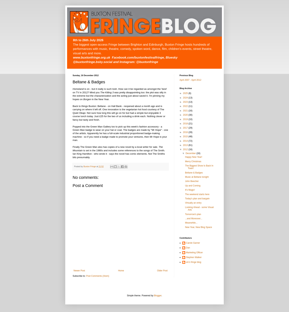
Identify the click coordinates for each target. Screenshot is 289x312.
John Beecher (192, 181)
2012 (186, 149)
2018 (186, 123)
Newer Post (79, 270)
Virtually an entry (193, 203)
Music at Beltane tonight (197, 177)
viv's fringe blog (193, 262)
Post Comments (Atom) (97, 276)
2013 (186, 145)
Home (121, 270)
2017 (186, 128)
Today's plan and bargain (197, 198)
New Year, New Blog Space (198, 227)
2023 (186, 102)
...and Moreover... (193, 218)
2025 (186, 93)
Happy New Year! (193, 157)
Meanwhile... (191, 222)
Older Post (162, 270)
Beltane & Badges (194, 172)
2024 (186, 97)
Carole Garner (193, 243)
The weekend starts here (197, 194)
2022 (186, 106)
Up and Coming (192, 185)
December (191, 153)
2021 (186, 110)
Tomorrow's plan (193, 214)
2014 (186, 141)
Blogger (157, 295)
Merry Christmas (193, 161)
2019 (186, 119)
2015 (186, 136)
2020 (186, 115)
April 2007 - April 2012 (190, 80)
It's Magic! (190, 190)
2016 (186, 132)
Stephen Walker (194, 257)
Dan (188, 247)
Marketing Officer (194, 252)
